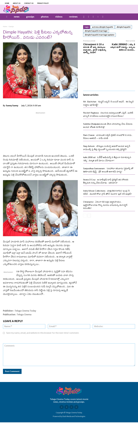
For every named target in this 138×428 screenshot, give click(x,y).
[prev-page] (85, 215)
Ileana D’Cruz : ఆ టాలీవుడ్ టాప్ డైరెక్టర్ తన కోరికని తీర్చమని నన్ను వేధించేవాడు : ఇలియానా (105, 181)
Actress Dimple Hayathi (102, 27)
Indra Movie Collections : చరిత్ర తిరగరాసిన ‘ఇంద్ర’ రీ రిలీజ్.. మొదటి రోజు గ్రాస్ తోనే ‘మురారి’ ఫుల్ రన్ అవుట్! (107, 192)
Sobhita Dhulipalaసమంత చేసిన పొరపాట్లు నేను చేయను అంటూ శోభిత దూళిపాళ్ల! (107, 125)
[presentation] (99, 337)
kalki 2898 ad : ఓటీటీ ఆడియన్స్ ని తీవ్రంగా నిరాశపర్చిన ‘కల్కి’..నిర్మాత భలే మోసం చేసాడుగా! (107, 158)
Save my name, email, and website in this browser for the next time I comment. (42, 333)
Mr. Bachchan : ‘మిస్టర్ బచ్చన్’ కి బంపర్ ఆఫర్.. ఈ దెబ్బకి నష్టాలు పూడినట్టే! (108, 103)
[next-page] (89, 215)
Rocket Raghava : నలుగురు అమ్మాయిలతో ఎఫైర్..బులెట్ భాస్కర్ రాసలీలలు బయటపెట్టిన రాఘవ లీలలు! (108, 114)
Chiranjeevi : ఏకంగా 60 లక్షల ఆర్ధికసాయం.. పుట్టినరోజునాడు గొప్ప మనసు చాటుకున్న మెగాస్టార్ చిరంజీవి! (105, 204)
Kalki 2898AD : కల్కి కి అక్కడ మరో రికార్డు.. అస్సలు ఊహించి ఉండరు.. (122, 47)
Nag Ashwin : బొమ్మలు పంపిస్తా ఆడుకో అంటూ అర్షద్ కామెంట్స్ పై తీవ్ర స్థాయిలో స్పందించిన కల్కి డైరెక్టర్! (106, 147)
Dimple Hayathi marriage (96, 31)
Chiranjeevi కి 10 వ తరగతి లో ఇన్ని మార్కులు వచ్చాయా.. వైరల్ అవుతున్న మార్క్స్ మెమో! (94, 48)
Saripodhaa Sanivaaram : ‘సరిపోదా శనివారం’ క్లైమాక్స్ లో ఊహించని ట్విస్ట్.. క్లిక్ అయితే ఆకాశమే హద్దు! (108, 170)
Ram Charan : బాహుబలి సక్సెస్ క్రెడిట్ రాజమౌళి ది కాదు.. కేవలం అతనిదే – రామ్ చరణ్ (108, 136)
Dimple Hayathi (123, 27)
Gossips (11, 26)
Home (5, 26)
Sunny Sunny (12, 105)
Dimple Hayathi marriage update (99, 35)
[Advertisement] (40, 133)
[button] (84, 17)
